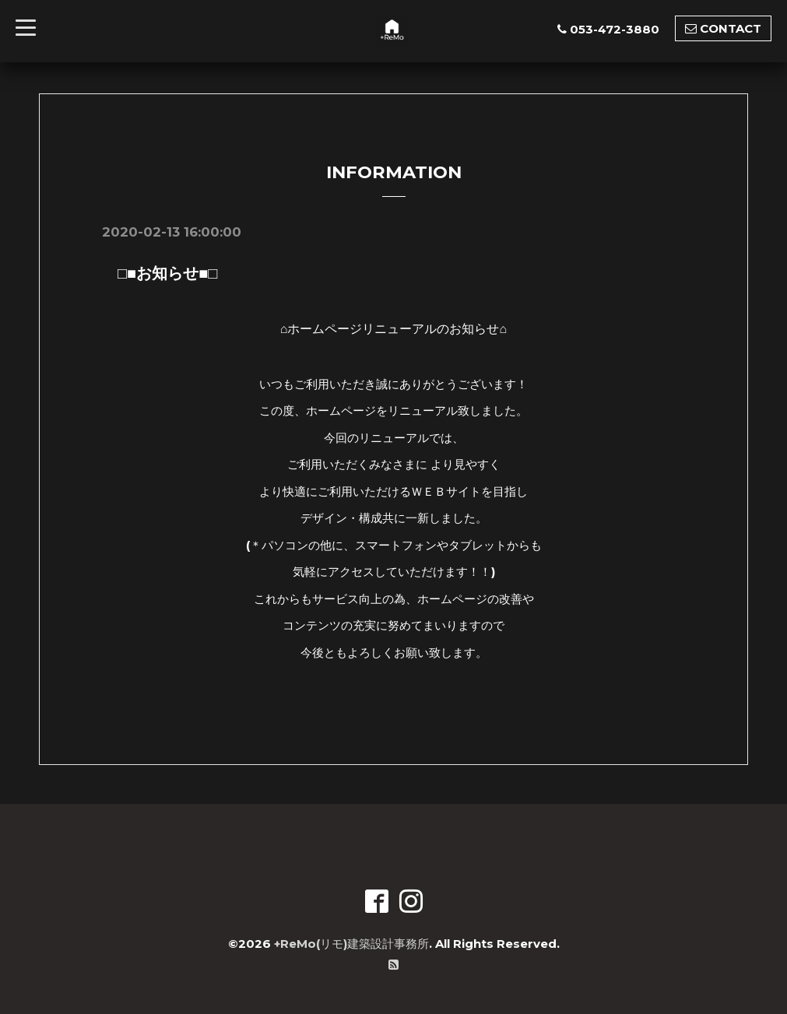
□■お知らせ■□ (159, 273)
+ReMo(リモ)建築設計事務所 (351, 943)
